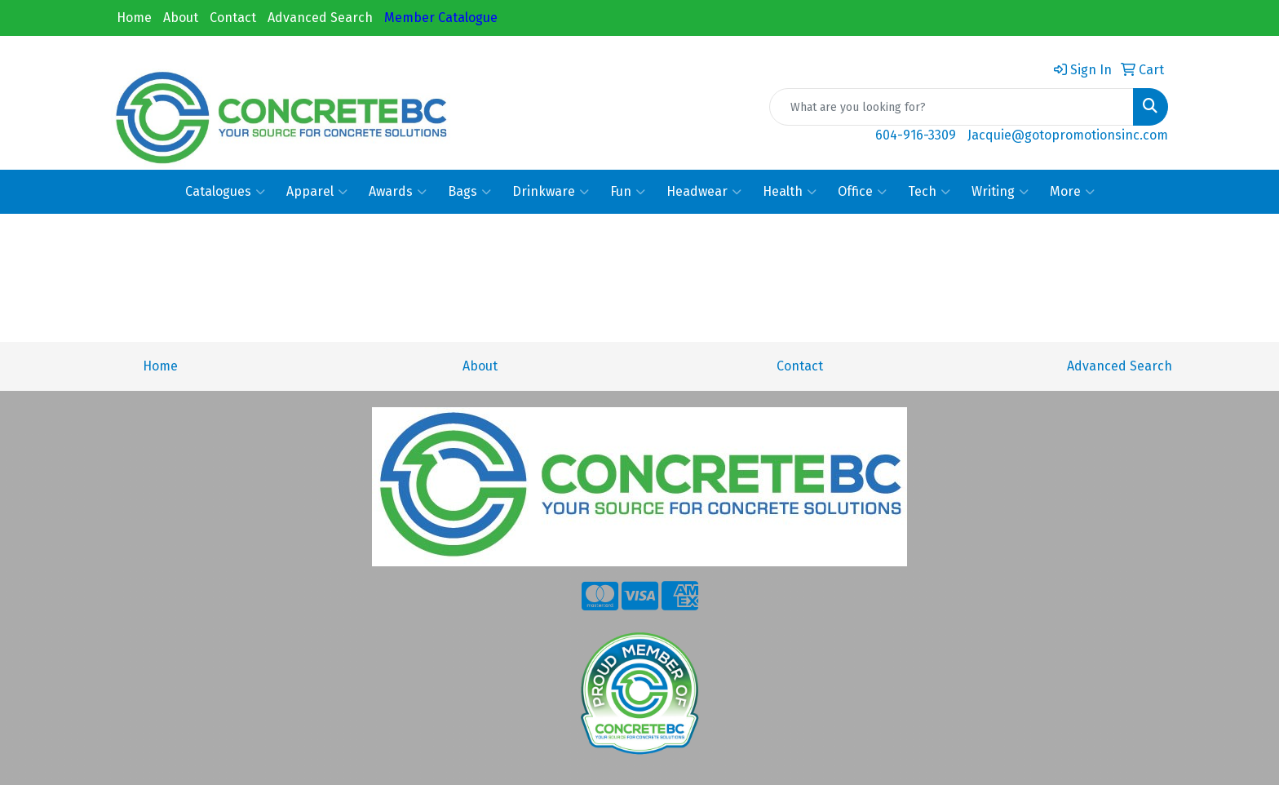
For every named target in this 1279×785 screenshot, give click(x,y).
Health (790, 192)
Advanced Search (320, 17)
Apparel (316, 192)
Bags (469, 192)
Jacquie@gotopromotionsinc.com (1067, 135)
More (1072, 192)
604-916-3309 (915, 135)
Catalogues (225, 192)
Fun (627, 192)
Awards (398, 192)
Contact (233, 17)
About (180, 17)
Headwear (703, 192)
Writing (1000, 192)
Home (134, 17)
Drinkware (550, 192)
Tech (929, 192)
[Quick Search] (951, 107)
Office (862, 192)
